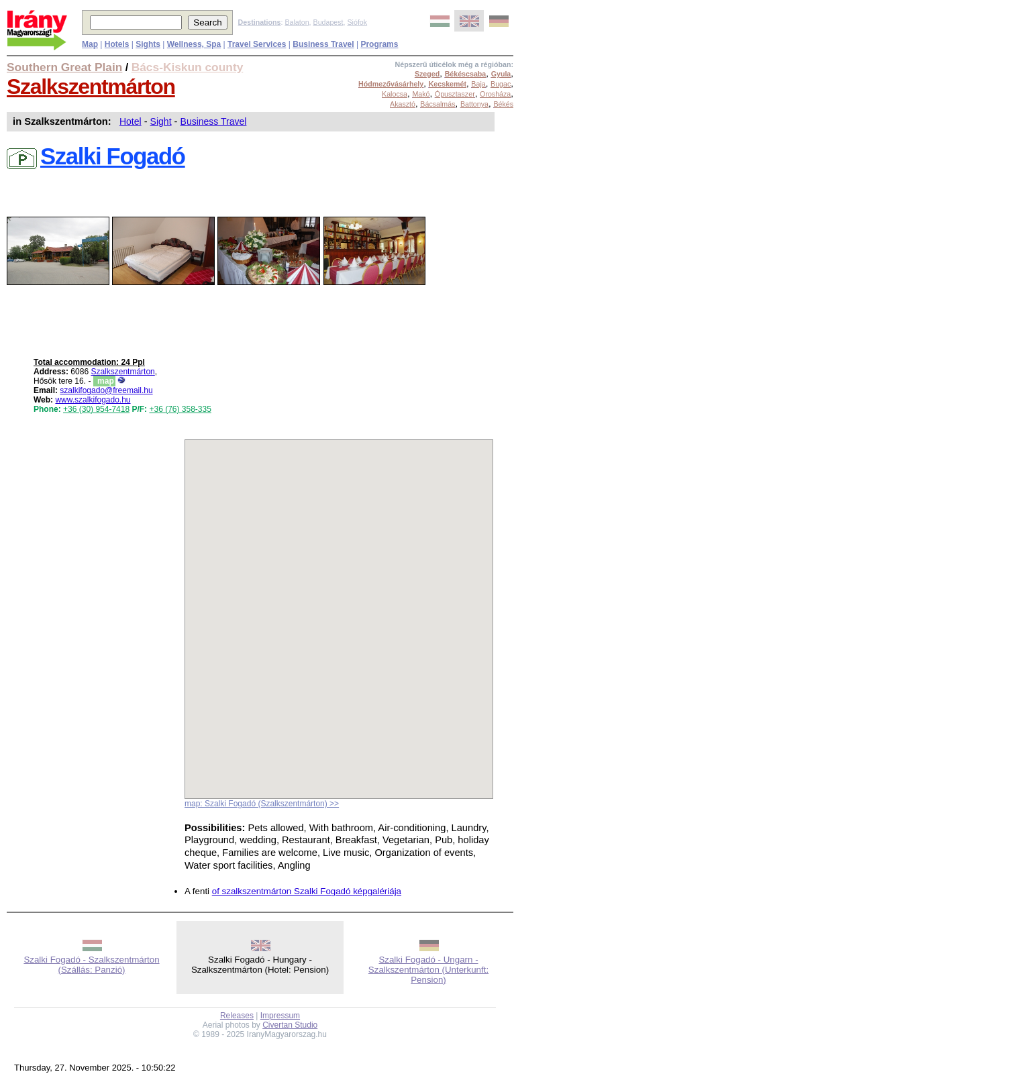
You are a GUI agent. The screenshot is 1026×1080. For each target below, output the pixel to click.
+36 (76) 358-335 (180, 409)
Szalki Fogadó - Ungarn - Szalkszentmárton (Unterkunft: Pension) (428, 970)
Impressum (280, 1015)
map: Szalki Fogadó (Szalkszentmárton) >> (262, 803)
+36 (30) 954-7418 (96, 409)
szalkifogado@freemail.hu (106, 390)
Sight (161, 121)
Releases (237, 1015)
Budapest (328, 22)
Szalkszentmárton (91, 86)
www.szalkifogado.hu (92, 399)
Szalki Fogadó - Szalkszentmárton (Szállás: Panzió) (91, 965)
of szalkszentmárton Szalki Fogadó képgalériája (306, 891)
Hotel (130, 121)
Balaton (297, 22)
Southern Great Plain (64, 67)
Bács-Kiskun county (188, 67)
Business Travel (214, 121)
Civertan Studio (289, 1025)
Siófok (357, 22)
